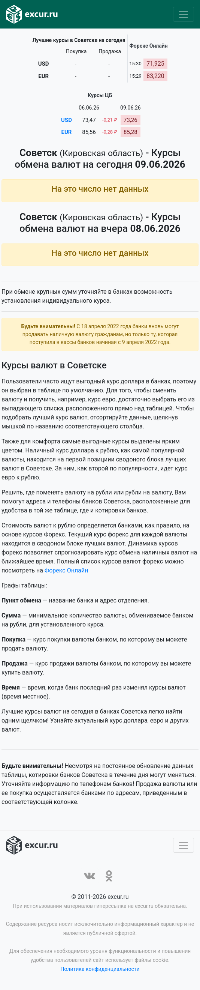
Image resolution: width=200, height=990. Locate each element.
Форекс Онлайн (66, 571)
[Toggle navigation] (183, 14)
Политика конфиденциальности (99, 970)
